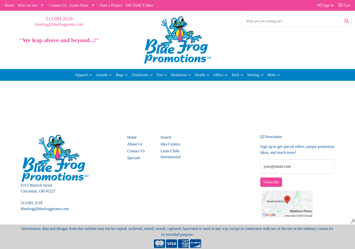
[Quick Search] (291, 21)
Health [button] (200, 75)
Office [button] (218, 75)
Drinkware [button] (140, 75)
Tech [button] (235, 75)
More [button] (271, 75)
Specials (133, 158)
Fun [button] (160, 75)
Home (9, 5)
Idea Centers (170, 144)
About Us (134, 144)
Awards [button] (102, 75)
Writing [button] (253, 75)
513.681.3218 (59, 18)
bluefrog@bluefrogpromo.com (59, 24)
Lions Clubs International (171, 154)
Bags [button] (119, 75)
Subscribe (271, 182)
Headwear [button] (179, 75)
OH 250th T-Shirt (139, 5)
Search (166, 137)
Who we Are (28, 5)
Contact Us (58, 5)
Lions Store (79, 5)
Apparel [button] (81, 75)
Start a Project (111, 5)
